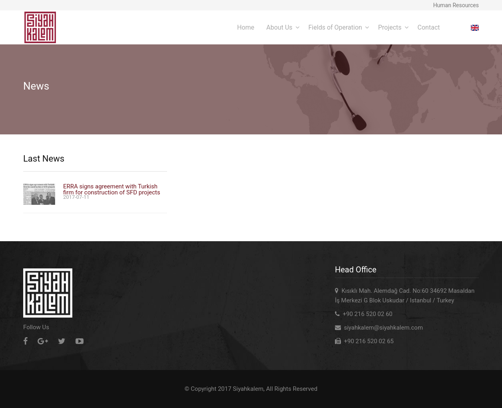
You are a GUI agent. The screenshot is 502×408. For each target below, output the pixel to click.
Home (245, 27)
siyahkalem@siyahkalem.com (383, 327)
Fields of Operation (335, 27)
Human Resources (456, 5)
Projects (390, 27)
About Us (279, 27)
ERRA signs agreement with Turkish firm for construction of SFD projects (111, 190)
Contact (429, 27)
